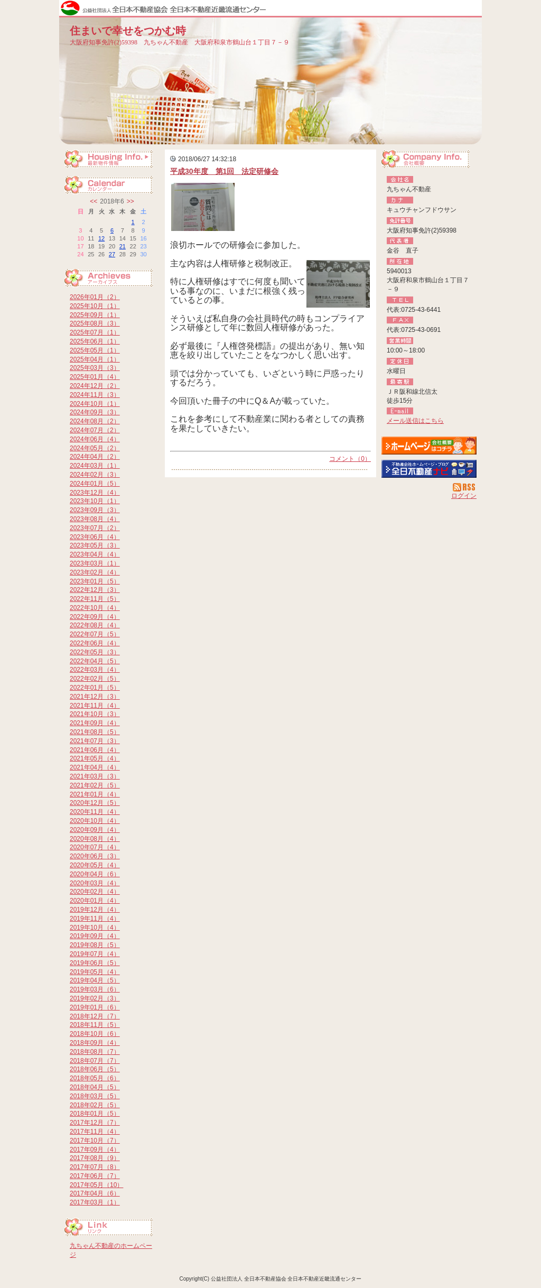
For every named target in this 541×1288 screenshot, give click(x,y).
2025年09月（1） (95, 315)
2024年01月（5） (95, 483)
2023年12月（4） (95, 492)
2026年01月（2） (95, 297)
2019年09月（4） (95, 936)
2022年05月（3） (95, 652)
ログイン (464, 495)
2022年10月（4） (95, 607)
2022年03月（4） (95, 669)
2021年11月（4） (95, 705)
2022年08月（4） (95, 625)
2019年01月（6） (95, 1007)
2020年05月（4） (95, 865)
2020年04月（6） (95, 874)
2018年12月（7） (95, 1016)
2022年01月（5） (95, 687)
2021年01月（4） (95, 794)
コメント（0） (350, 458)
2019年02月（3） (95, 998)
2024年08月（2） (95, 421)
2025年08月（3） (95, 323)
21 (122, 246)
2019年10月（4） (95, 927)
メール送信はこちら (415, 420)
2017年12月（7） (95, 1122)
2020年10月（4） (95, 820)
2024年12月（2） (95, 386)
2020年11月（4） (95, 812)
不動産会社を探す (429, 469)
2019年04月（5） (95, 980)
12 (101, 238)
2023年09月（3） (95, 510)
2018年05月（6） (95, 1078)
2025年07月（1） (95, 332)
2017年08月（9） (95, 1158)
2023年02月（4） (95, 572)
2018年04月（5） (95, 1087)
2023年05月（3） (95, 545)
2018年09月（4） (95, 1042)
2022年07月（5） (95, 634)
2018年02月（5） (95, 1105)
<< (93, 201)
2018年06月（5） (95, 1069)
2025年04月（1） (95, 359)
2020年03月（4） (95, 883)
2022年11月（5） (95, 599)
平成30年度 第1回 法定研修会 (224, 171)
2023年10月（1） (95, 501)
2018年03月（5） (95, 1096)
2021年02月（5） (95, 785)
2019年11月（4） (95, 918)
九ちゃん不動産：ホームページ (429, 446)
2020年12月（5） (95, 803)
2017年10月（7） (95, 1140)
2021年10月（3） (95, 714)
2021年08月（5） (95, 732)
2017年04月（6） (95, 1193)
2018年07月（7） (95, 1060)
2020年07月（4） (95, 847)
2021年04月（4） (95, 767)
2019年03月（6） (95, 989)
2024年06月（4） (95, 439)
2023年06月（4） (95, 537)
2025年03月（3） (95, 368)
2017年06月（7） (95, 1176)
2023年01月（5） (95, 581)
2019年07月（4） (95, 954)
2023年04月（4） (95, 554)
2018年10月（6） (95, 1033)
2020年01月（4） (95, 900)
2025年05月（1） (95, 350)
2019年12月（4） (95, 909)
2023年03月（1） (95, 563)
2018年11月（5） (95, 1024)
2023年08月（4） (95, 519)
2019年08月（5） (95, 945)
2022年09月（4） (95, 616)
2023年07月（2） (95, 528)
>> (130, 201)
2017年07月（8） (95, 1167)
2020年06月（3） (95, 856)
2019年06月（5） (95, 963)
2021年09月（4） (95, 723)
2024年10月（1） (95, 403)
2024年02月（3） (95, 474)
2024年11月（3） (95, 395)
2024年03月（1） (95, 465)
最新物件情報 (112, 160)
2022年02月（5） (95, 678)
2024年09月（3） (95, 412)
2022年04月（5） (95, 661)
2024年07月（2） (95, 430)
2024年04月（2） (95, 456)
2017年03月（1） (95, 1202)
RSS (465, 487)
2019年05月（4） (95, 972)
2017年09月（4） (95, 1149)
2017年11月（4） (95, 1131)
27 (112, 254)
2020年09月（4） (95, 829)
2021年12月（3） (95, 696)
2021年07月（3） (95, 741)
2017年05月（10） (96, 1185)
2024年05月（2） (95, 448)
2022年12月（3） (95, 590)
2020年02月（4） (95, 891)
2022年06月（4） (95, 643)
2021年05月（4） (95, 758)
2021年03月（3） (95, 776)
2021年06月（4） (95, 750)
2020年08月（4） (95, 838)
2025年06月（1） (95, 341)
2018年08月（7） (95, 1051)
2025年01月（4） (95, 377)
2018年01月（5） (95, 1113)
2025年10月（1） (95, 306)
